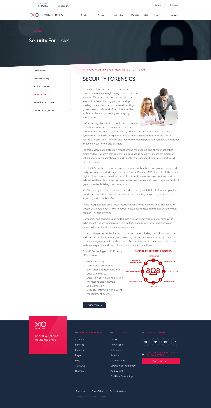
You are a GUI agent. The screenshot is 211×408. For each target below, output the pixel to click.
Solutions (86, 15)
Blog (146, 15)
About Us (159, 15)
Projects (135, 15)
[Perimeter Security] (50, 78)
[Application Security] (50, 86)
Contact (174, 5)
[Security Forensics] (50, 94)
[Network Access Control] (50, 102)
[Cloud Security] (50, 70)
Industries (120, 15)
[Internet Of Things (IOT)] (50, 110)
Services (103, 15)
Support (158, 5)
